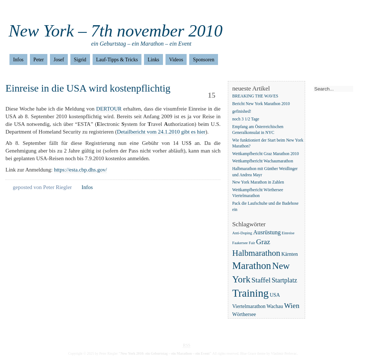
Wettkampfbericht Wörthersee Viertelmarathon (257, 193)
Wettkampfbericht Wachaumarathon (262, 161)
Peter (39, 59)
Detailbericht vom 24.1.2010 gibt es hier (161, 132)
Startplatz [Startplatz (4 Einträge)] (284, 280)
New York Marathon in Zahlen (258, 182)
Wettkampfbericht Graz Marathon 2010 (265, 153)
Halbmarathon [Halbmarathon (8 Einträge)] (256, 253)
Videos (176, 59)
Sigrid (80, 59)
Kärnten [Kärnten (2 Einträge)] (289, 254)
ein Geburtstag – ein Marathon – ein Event (141, 44)
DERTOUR (109, 109)
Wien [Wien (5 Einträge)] (291, 305)
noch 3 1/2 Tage (245, 119)
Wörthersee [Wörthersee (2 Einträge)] (244, 314)
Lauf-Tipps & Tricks (117, 59)
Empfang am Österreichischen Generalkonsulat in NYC (257, 129)
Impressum (38, 11)
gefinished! (241, 111)
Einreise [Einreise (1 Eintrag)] (288, 233)
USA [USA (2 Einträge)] (275, 295)
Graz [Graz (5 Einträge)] (263, 242)
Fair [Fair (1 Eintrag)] (252, 243)
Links (153, 59)
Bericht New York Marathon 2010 (261, 103)
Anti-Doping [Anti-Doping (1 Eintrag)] (242, 233)
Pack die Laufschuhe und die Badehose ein (265, 206)
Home (11, 11)
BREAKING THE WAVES (255, 96)
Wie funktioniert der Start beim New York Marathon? (267, 143)
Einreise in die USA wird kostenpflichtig (88, 88)
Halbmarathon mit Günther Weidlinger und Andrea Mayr (264, 172)
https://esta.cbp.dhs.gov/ (80, 170)
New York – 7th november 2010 (116, 30)
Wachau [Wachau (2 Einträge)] (274, 306)
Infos (18, 59)
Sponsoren (203, 59)
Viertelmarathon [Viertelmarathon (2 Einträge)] (248, 306)
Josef (59, 59)
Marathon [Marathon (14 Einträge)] (251, 265)
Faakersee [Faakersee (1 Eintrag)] (240, 243)
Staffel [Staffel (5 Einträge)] (261, 280)
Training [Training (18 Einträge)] (250, 293)
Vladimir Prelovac (284, 353)
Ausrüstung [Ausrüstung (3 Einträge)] (267, 232)
